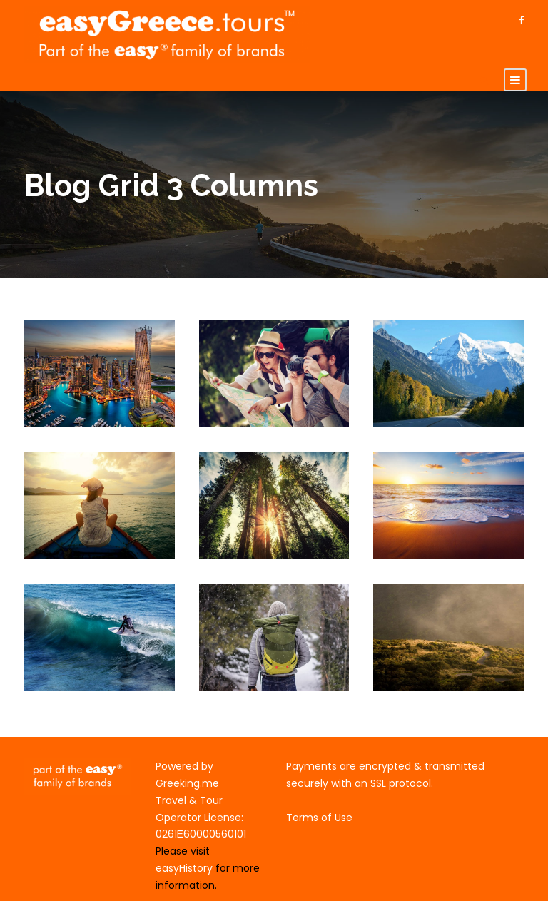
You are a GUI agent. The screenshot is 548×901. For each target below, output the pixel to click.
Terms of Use (319, 817)
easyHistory (184, 868)
